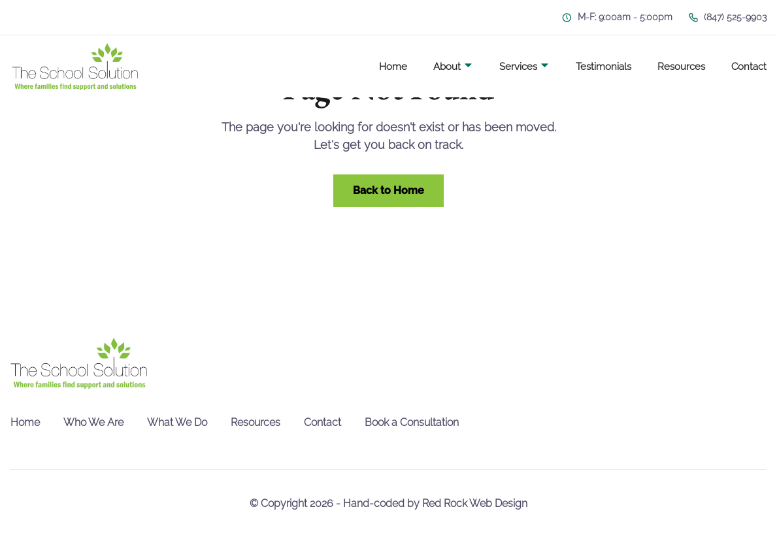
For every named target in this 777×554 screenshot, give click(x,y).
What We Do (177, 422)
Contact (749, 66)
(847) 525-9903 (727, 17)
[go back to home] (78, 363)
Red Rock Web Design (474, 503)
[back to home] (74, 66)
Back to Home (388, 190)
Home (393, 66)
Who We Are (93, 422)
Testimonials (603, 66)
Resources (681, 66)
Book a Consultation (412, 422)
